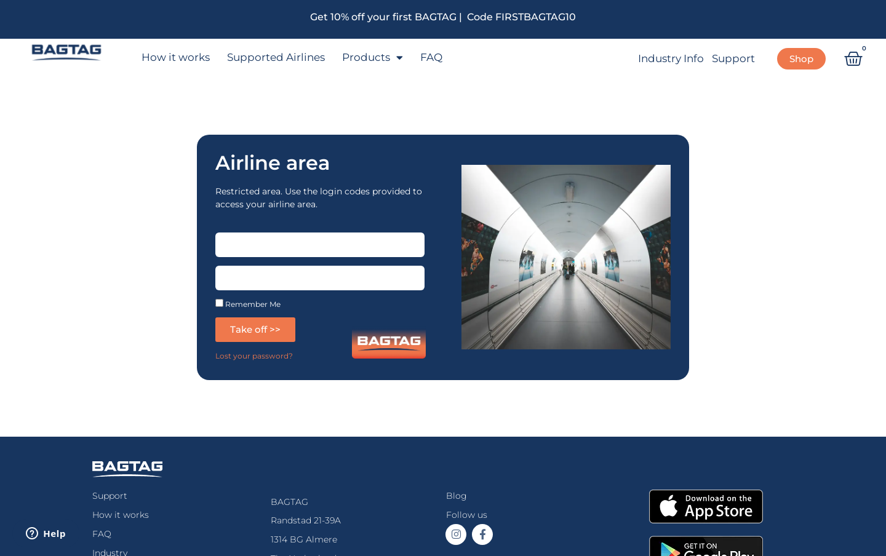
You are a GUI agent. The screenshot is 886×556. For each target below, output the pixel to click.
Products (372, 57)
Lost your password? (254, 355)
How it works (176, 57)
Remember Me (248, 303)
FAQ (431, 57)
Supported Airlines (276, 57)
